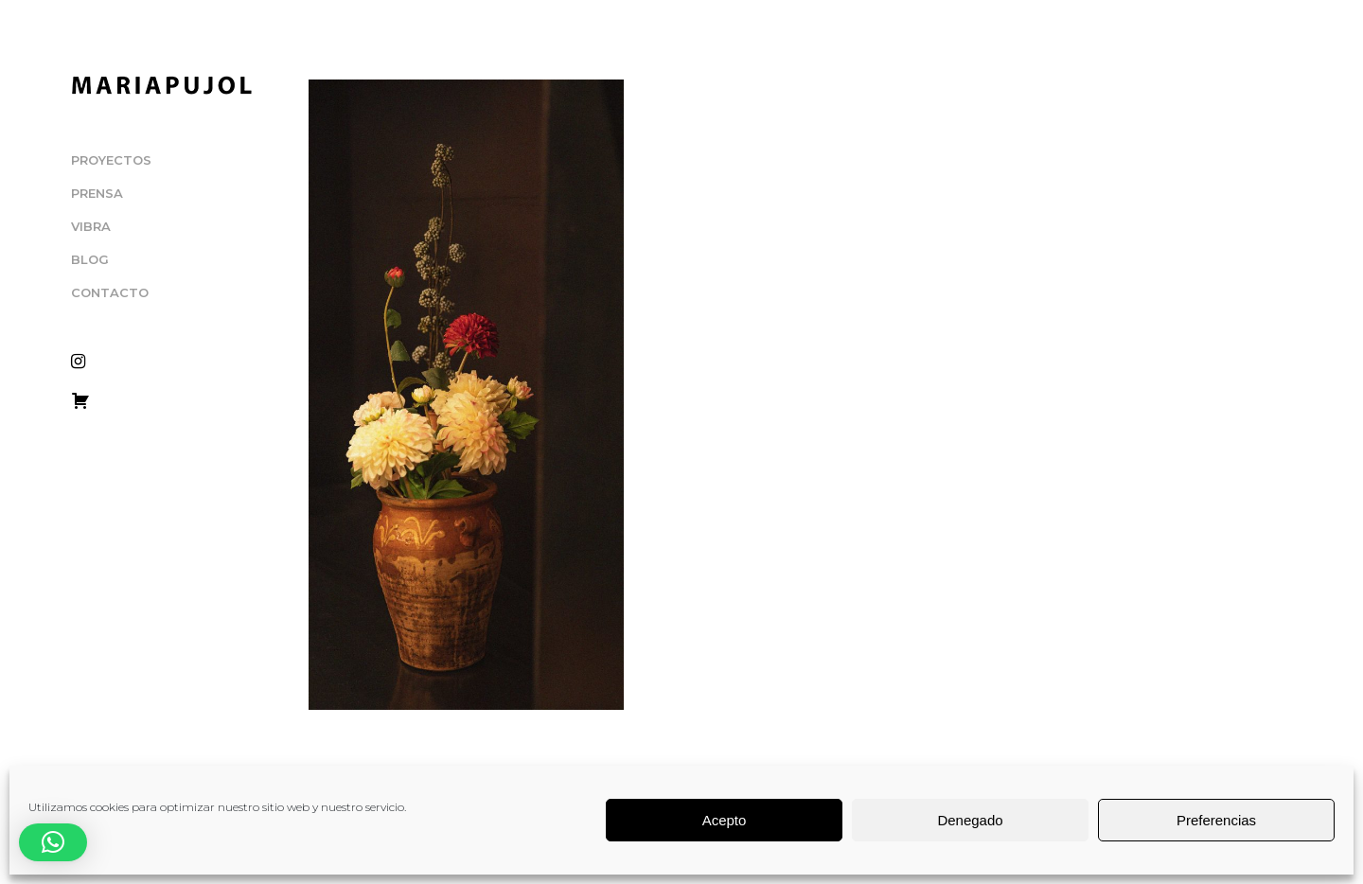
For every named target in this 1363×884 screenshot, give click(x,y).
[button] (53, 842)
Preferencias (1216, 820)
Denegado (969, 820)
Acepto (724, 820)
